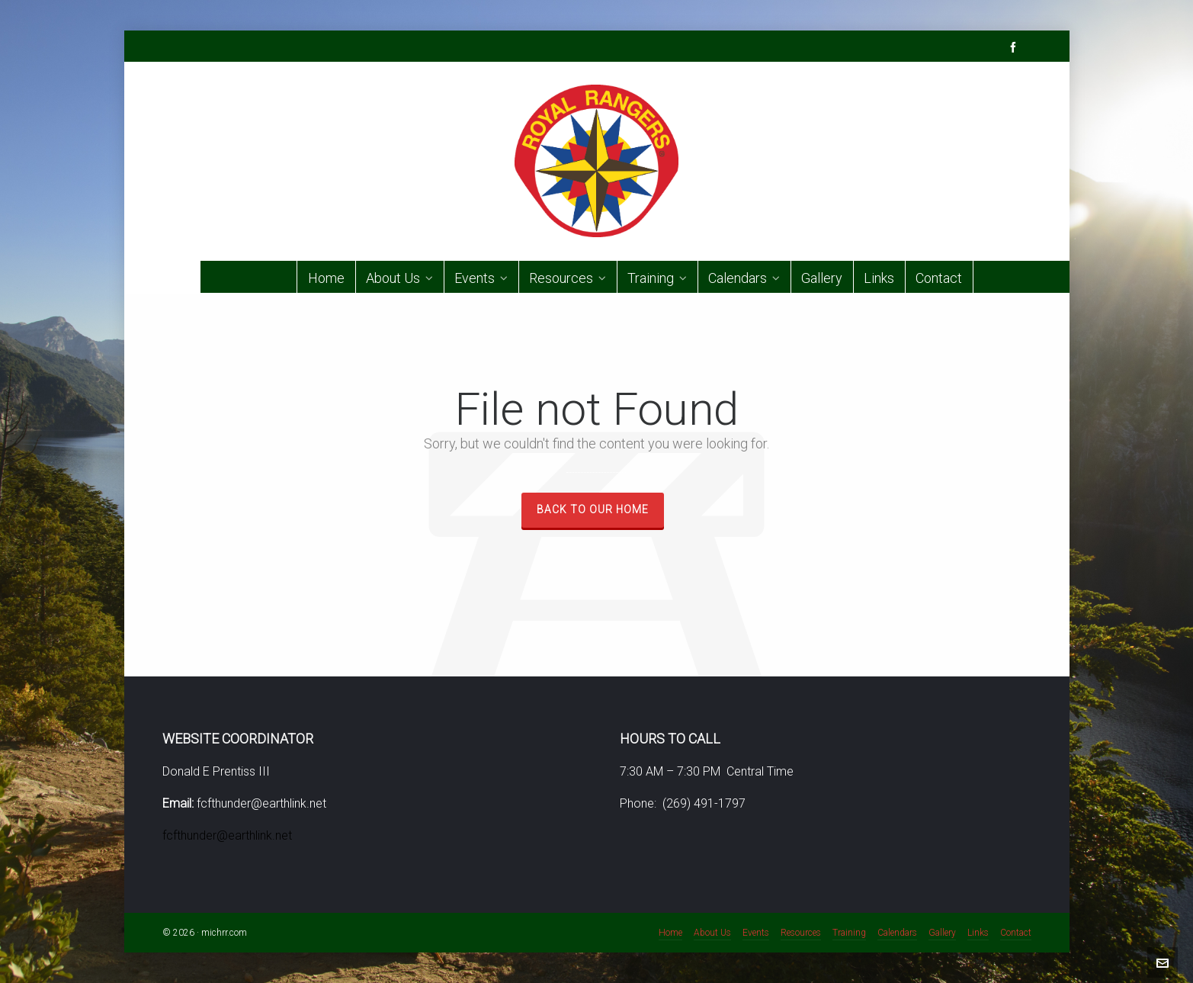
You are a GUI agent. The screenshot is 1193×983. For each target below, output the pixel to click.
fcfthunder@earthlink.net (227, 835)
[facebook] (1015, 47)
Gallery (942, 932)
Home (670, 932)
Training (849, 932)
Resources (801, 932)
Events (755, 932)
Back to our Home (593, 509)
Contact (1015, 932)
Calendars (897, 932)
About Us (712, 932)
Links (978, 932)
